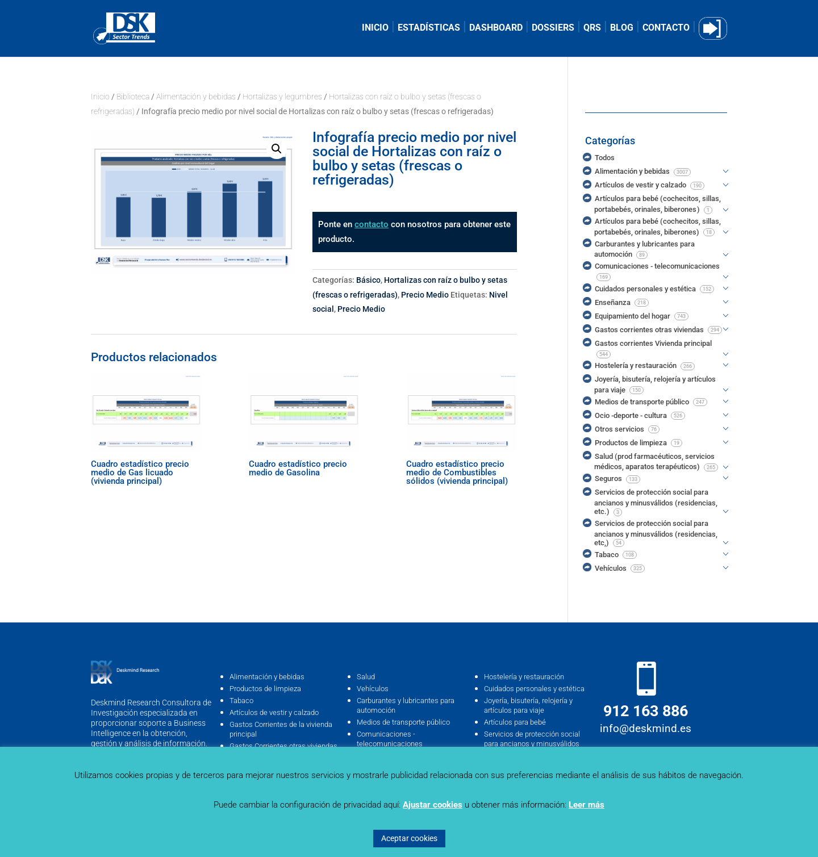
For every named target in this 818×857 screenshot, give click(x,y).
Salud (366, 676)
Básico (368, 280)
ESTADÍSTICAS (429, 28)
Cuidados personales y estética (534, 688)
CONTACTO (666, 28)
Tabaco (241, 700)
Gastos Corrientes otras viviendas (283, 746)
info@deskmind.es (645, 728)
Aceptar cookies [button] (409, 838)
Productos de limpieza (265, 688)
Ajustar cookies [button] (432, 805)
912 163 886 (645, 711)
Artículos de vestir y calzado (274, 712)
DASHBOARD (496, 28)
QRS (592, 28)
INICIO (375, 28)
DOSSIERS (553, 28)
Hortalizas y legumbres (282, 96)
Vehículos (373, 688)
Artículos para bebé (515, 722)
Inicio (100, 96)
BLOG (621, 28)
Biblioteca (132, 96)
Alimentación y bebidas (196, 96)
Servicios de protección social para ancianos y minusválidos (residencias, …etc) (532, 744)
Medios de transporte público (403, 722)
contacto (371, 224)
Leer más (586, 805)
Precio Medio (425, 294)
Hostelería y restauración (524, 676)
